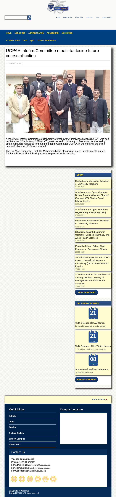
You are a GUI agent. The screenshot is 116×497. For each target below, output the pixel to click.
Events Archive (86, 379)
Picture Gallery (16, 433)
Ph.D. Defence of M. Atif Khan (90, 323)
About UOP (19, 33)
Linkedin (37, 479)
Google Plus (29, 479)
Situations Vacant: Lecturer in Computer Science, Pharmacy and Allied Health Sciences (92, 235)
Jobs (97, 18)
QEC (32, 41)
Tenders (89, 18)
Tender (12, 427)
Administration (36, 33)
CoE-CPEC (14, 444)
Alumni (12, 416)
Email (58, 18)
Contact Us (107, 18)
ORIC (25, 41)
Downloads (67, 18)
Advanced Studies (46, 41)
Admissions (52, 33)
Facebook (14, 479)
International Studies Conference (91, 369)
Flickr (53, 479)
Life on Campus (17, 439)
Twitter (22, 479)
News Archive (86, 292)
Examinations (13, 41)
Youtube (45, 479)
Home (8, 33)
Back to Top (98, 400)
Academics (66, 33)
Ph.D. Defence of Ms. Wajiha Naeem (93, 346)
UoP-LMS (79, 18)
